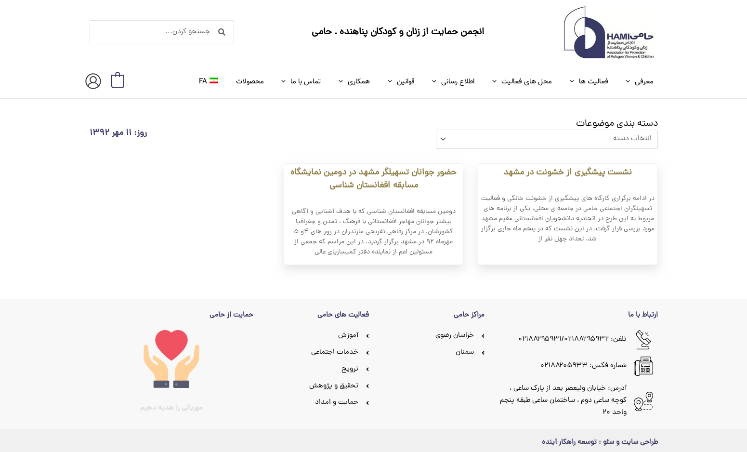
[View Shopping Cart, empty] (117, 81)
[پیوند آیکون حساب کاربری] (93, 81)
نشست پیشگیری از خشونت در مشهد (567, 169)
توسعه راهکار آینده (569, 439)
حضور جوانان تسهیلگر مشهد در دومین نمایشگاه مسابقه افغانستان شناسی (373, 176)
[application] (632, 81)
